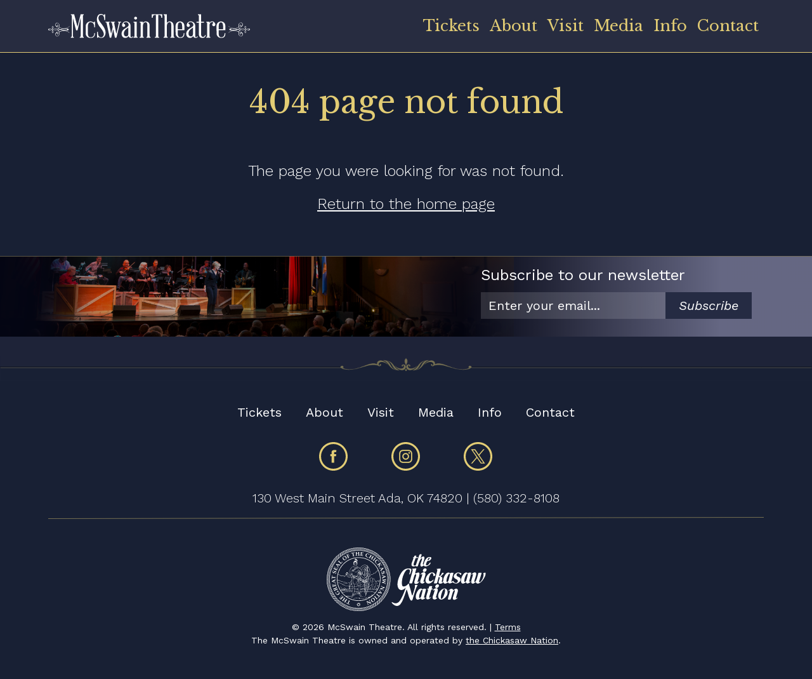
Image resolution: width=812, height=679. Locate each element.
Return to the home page (406, 204)
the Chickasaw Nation (512, 640)
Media (618, 26)
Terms (508, 627)
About (513, 26)
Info (670, 26)
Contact (728, 26)
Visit (565, 26)
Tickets (451, 26)
